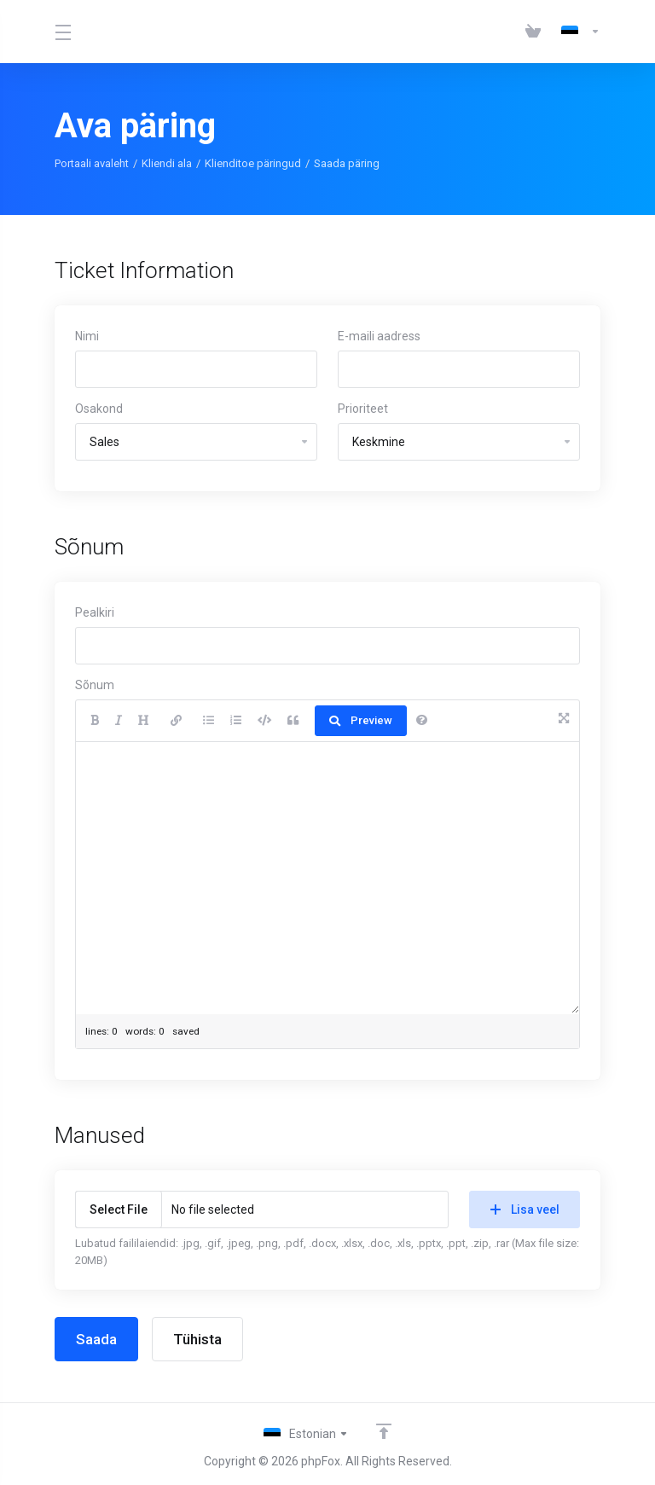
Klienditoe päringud (253, 163)
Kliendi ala (167, 163)
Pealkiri (94, 612)
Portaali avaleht (92, 163)
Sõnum (94, 685)
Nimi (87, 336)
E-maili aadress (379, 336)
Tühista (197, 1339)
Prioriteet (363, 408)
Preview (360, 720)
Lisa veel (524, 1209)
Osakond (99, 408)
